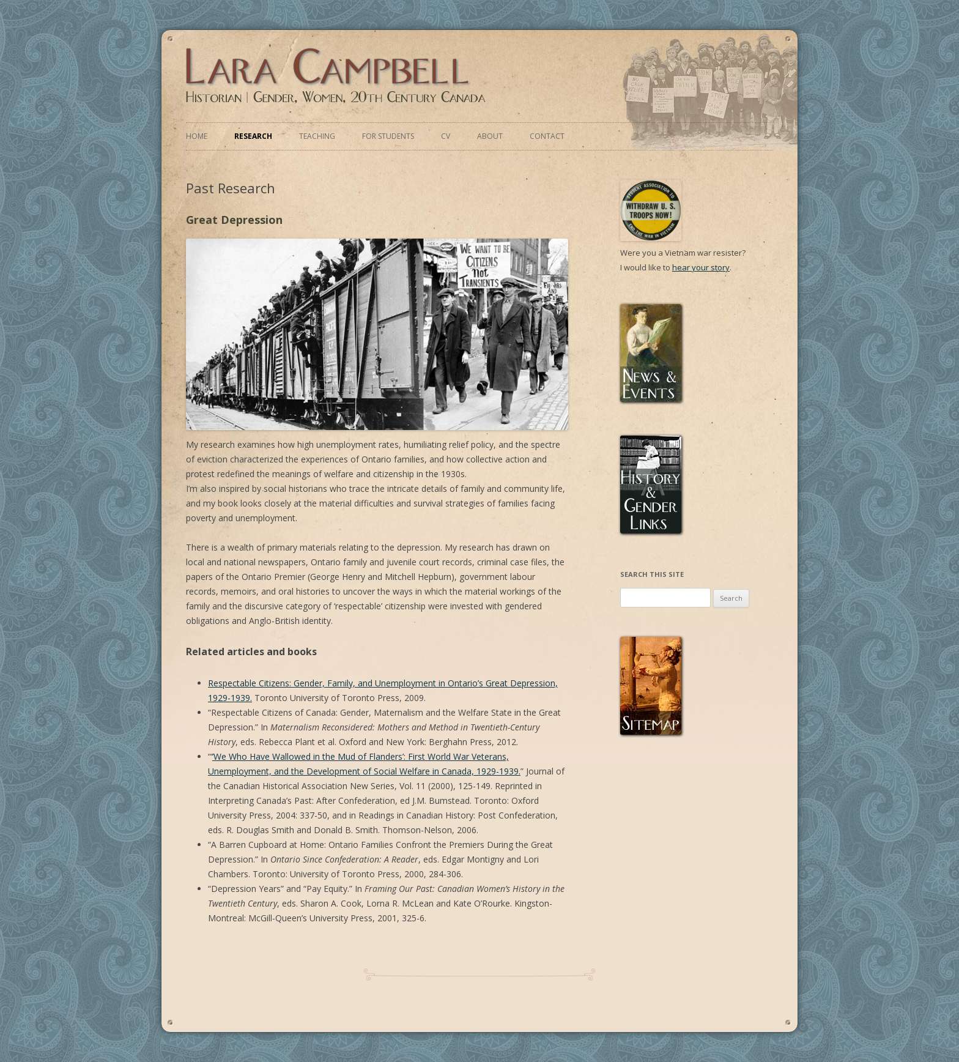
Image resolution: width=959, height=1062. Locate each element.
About (490, 136)
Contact (547, 136)
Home (196, 136)
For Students (388, 136)
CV (445, 136)
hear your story (701, 267)
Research (253, 136)
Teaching (317, 136)
